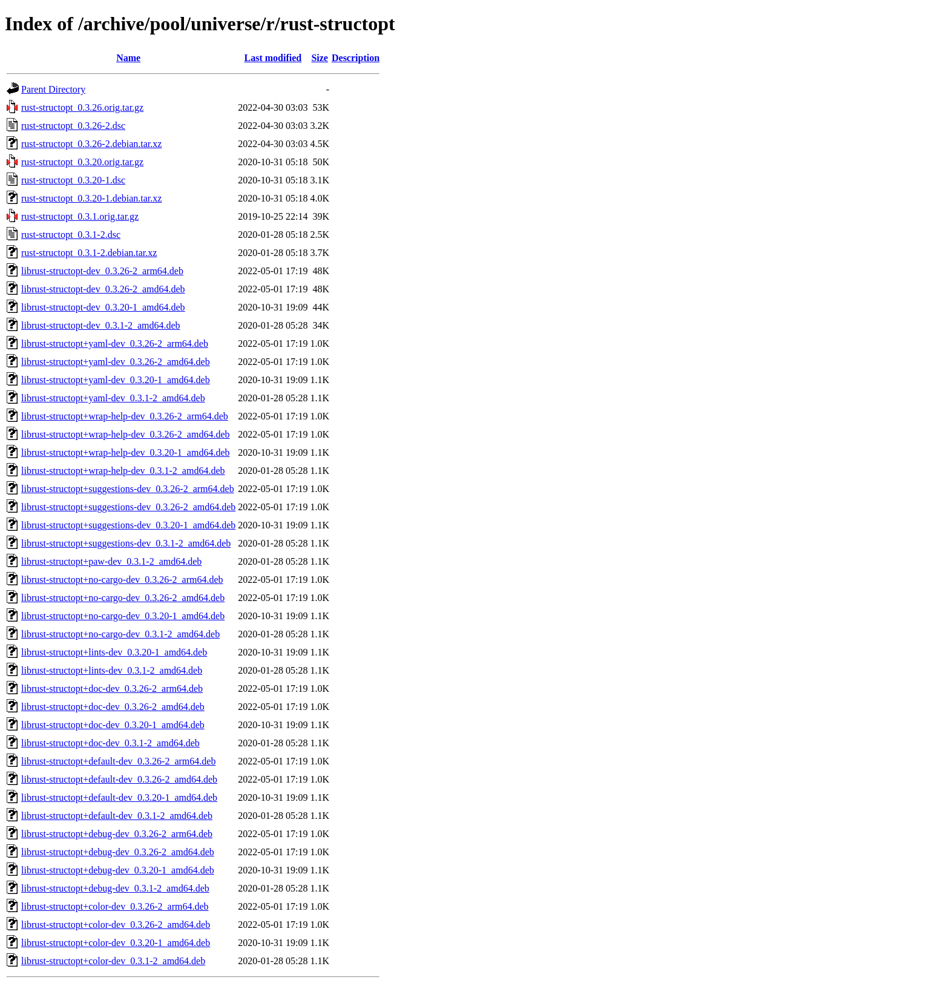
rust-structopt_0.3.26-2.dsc (73, 125)
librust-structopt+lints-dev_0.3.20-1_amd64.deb (114, 652)
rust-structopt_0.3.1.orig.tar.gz (80, 216)
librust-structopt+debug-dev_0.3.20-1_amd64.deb (117, 870)
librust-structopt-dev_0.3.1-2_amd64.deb (100, 325)
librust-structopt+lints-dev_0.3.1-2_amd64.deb (111, 670)
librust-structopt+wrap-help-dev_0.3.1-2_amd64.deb (123, 470)
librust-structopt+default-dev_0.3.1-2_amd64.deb (116, 815)
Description (355, 58)
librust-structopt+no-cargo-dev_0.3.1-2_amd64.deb (120, 634)
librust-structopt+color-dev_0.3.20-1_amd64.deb (115, 943)
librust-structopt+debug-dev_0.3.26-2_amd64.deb (117, 852)
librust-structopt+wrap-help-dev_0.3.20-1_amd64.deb (125, 452)
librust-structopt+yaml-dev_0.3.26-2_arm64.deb (114, 343)
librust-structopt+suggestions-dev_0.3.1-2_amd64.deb (126, 543)
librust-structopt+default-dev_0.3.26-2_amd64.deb (119, 779)
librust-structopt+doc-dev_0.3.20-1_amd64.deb (113, 725)
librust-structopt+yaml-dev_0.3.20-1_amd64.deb (115, 380)
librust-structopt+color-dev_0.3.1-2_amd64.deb (113, 961)
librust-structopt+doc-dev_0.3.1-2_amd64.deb (110, 743)
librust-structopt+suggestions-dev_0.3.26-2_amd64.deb (128, 507)
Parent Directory (53, 89)
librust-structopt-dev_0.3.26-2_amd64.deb (103, 289)
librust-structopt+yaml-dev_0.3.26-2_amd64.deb (115, 361)
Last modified (273, 58)
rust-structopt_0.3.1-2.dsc (70, 234)
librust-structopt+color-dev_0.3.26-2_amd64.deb (115, 924)
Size (319, 58)
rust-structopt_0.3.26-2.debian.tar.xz (91, 144)
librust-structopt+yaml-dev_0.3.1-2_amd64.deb (113, 398)
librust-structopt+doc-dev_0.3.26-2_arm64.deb (112, 688)
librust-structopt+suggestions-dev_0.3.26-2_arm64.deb (127, 489)
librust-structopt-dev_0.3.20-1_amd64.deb (103, 307)
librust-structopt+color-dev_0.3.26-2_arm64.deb (115, 906)
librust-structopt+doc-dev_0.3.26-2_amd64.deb (113, 707)
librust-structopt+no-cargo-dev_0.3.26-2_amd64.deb (123, 598)
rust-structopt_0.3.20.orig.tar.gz (82, 162)
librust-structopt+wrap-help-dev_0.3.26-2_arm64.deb (124, 416)
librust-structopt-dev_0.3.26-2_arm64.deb (102, 271)
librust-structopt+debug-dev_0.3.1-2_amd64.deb (115, 888)
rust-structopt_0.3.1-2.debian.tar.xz (89, 253)
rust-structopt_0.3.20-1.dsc (73, 180)
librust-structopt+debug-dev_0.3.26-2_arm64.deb (116, 834)
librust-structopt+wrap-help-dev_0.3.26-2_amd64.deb (125, 434)
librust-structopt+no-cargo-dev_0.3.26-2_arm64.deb (122, 579)
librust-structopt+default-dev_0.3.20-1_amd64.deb (119, 797)
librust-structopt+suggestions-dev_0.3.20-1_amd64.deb (128, 525)
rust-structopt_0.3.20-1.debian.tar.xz (91, 198)
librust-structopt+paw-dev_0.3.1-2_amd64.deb (111, 561)
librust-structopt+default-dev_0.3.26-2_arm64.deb (118, 761)
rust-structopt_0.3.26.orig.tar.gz (82, 107)
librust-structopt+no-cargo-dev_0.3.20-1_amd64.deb (123, 616)
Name (128, 58)
